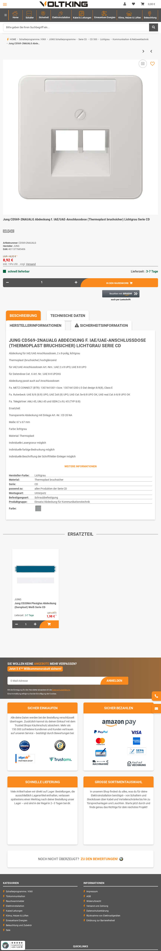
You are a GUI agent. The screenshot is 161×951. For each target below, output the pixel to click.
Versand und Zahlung (97, 906)
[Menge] (42, 282)
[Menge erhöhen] (76, 282)
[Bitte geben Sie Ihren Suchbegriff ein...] (76, 27)
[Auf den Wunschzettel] (152, 64)
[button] (124, 4)
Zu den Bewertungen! (99, 859)
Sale (8, 930)
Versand (31, 264)
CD (36, 484)
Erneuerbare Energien (16, 920)
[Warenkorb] (148, 4)
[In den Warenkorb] (6, 57)
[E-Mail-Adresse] (54, 681)
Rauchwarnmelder (15, 901)
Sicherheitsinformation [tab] (101, 325)
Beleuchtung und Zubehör (19, 925)
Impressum (92, 891)
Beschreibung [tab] (23, 315)
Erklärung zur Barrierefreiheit (100, 920)
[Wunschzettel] (133, 4)
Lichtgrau (40, 475)
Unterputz (40, 493)
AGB (88, 896)
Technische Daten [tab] (67, 315)
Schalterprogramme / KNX (19, 891)
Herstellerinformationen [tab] (35, 325)
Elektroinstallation (15, 906)
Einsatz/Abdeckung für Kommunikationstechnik (62, 501)
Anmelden (114, 680)
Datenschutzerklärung (61, 690)
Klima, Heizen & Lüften (17, 915)
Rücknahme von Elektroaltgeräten (103, 915)
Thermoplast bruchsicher (49, 479)
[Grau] (38, 508)
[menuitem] (16, 15)
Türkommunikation (15, 896)
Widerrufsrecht (93, 901)
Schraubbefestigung (46, 497)
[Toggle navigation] (5, 4)
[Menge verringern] (7, 282)
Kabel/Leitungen (14, 911)
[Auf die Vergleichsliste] (143, 64)
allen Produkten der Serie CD (51, 488)
